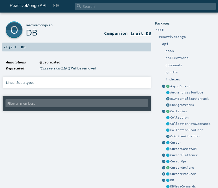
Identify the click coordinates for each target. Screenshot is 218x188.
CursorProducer (183, 174)
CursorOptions (182, 167)
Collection (179, 117)
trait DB (140, 33)
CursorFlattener (184, 155)
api (51, 25)
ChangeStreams (182, 105)
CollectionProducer (186, 130)
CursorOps (178, 161)
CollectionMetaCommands (190, 124)
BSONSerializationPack (189, 99)
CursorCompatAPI (184, 149)
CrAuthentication (184, 136)
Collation (178, 111)
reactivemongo (37, 25)
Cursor (175, 142)
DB (172, 180)
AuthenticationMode (186, 92)
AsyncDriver (180, 86)
